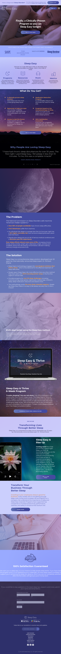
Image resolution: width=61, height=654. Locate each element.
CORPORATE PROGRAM (30, 634)
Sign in (53, 8)
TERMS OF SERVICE (30, 640)
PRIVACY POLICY (30, 641)
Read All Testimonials (55, 164)
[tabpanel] (30, 155)
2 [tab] (28, 164)
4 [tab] (32, 164)
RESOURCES (30, 637)
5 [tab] (34, 164)
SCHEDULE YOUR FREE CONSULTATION (31, 411)
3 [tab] (30, 164)
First (17, 596)
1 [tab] (27, 164)
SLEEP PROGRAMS (30, 633)
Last (32, 596)
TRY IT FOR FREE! (30, 32)
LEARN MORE (53, 2)
